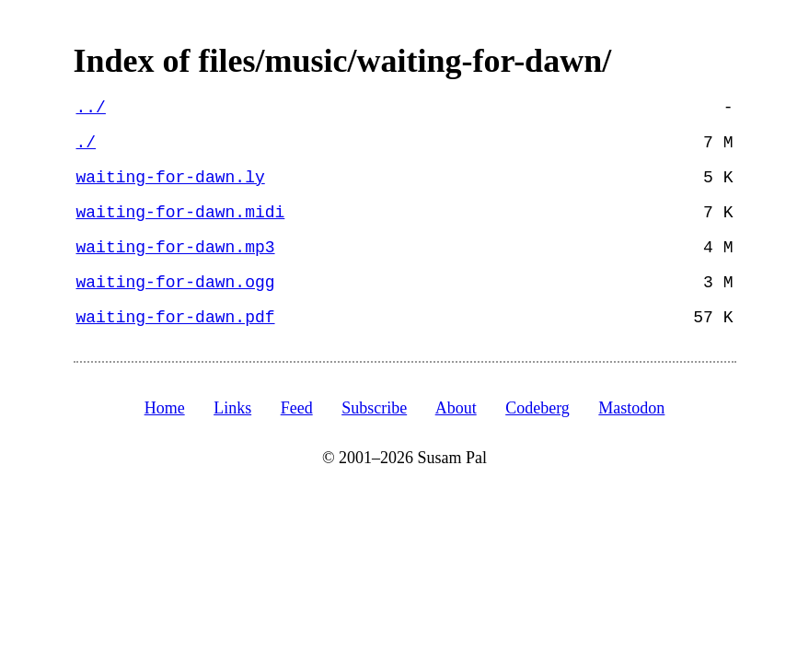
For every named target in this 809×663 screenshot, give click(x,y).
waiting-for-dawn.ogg (175, 283)
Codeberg (537, 408)
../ (91, 108)
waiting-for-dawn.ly (170, 178)
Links (232, 408)
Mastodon (631, 408)
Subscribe (374, 408)
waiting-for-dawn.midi (180, 213)
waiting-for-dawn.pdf (175, 318)
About (456, 408)
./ (86, 143)
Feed (297, 408)
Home (164, 408)
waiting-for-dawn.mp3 (175, 248)
